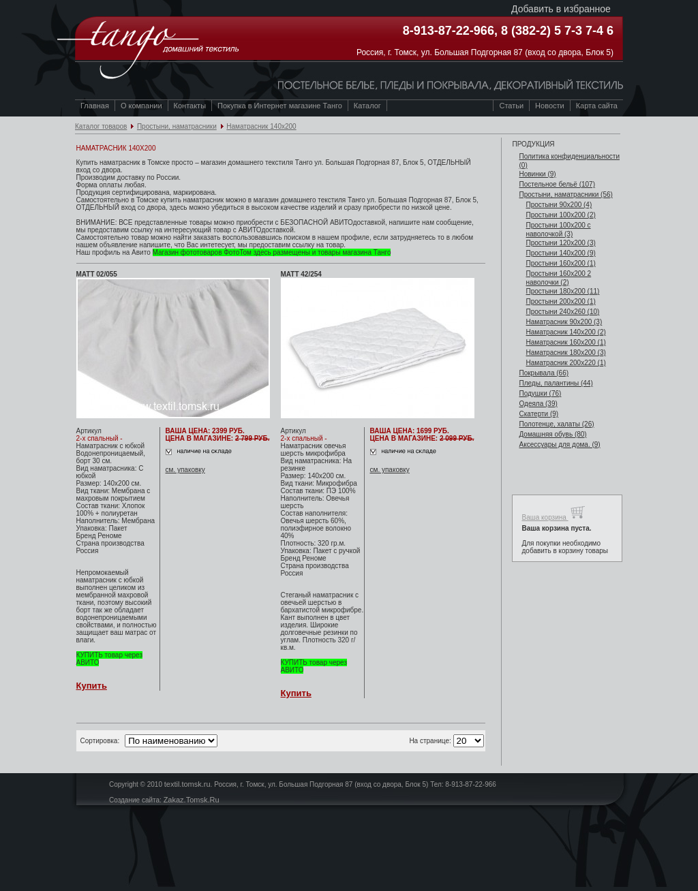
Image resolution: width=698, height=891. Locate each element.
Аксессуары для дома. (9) (559, 444)
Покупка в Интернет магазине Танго (279, 105)
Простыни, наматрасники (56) (565, 194)
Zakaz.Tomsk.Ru (191, 800)
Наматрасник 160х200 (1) (565, 342)
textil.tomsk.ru (187, 784)
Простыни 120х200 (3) (560, 243)
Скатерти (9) (538, 414)
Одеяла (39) (538, 403)
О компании (141, 105)
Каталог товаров (101, 126)
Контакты (190, 105)
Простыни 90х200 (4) (559, 204)
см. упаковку (185, 469)
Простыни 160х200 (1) (560, 263)
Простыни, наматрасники (177, 126)
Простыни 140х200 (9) (560, 253)
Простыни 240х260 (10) (562, 311)
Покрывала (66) (543, 373)
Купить (91, 686)
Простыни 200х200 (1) (560, 301)
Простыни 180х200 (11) (562, 291)
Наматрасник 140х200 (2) (565, 332)
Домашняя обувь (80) (552, 434)
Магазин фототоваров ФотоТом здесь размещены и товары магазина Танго (272, 252)
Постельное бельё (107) (557, 184)
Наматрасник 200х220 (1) (565, 362)
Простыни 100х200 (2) (560, 215)
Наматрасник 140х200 (261, 126)
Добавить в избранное (561, 8)
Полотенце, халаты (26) (556, 424)
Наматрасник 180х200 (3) (565, 352)
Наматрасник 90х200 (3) (564, 322)
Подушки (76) (540, 393)
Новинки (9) (537, 174)
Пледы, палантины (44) (555, 383)
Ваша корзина (553, 512)
